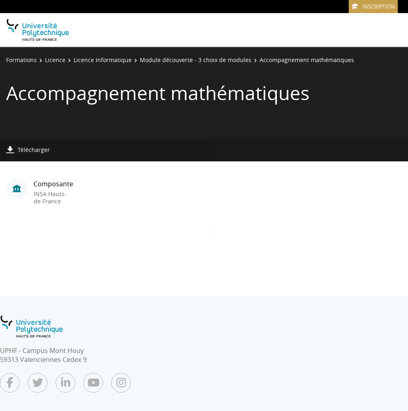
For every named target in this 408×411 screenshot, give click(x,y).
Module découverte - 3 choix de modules (195, 60)
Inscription (373, 6)
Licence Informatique (103, 60)
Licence (55, 60)
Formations (21, 60)
